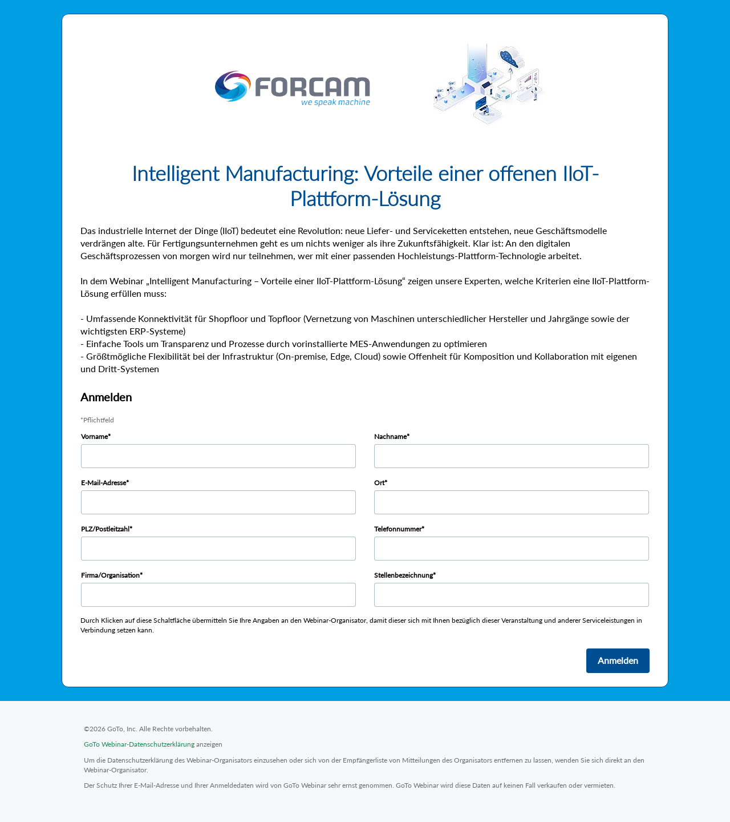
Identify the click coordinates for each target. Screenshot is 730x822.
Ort (379, 482)
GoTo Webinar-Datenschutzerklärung (139, 744)
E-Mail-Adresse (103, 482)
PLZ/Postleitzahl (105, 529)
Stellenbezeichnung (403, 575)
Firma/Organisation (110, 575)
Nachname (390, 436)
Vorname (94, 436)
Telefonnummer (397, 529)
